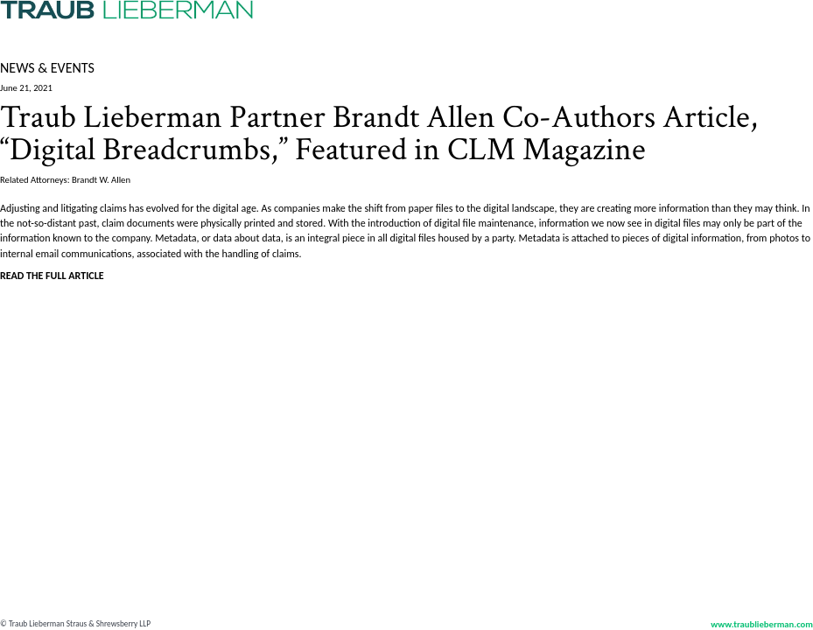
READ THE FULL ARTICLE (52, 276)
